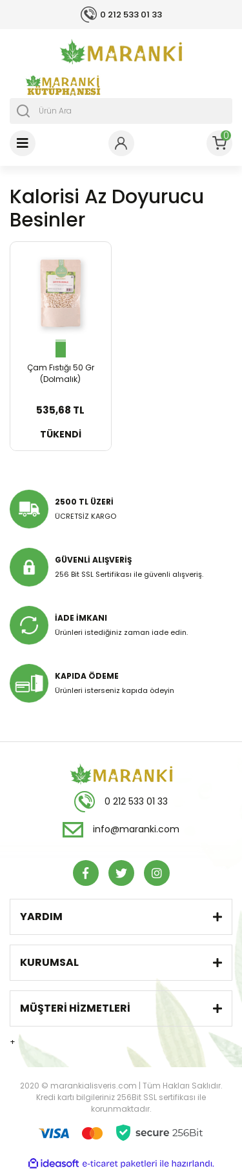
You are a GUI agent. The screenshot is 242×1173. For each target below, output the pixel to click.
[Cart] (219, 143)
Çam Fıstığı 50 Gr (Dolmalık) (60, 373)
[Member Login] (121, 143)
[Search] (121, 111)
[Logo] (121, 52)
